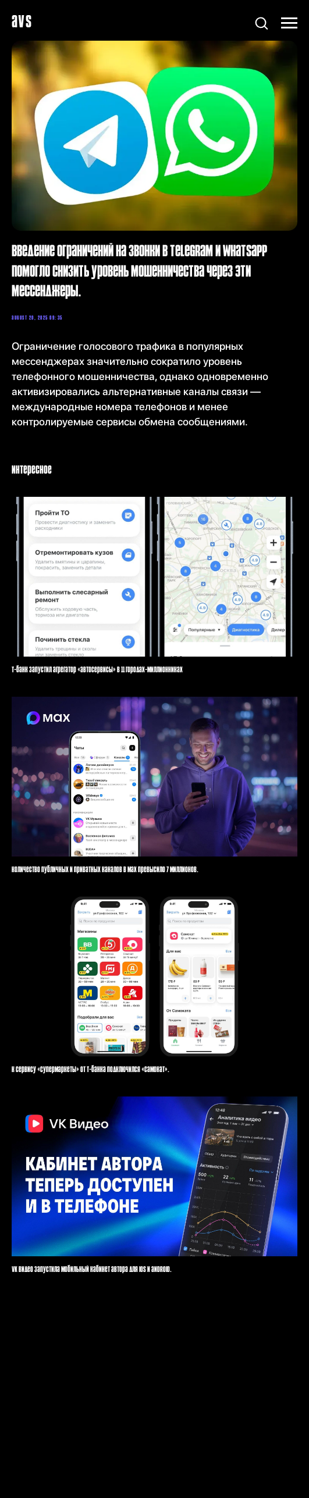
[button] (261, 23)
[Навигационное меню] (289, 23)
